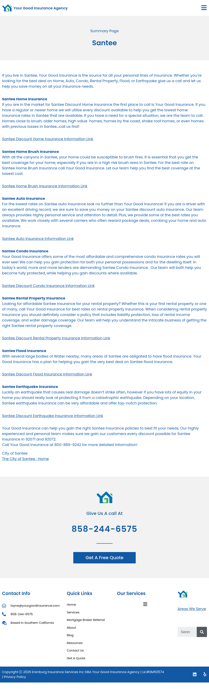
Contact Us (75, 650)
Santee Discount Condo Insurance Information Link (48, 285)
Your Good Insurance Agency (40, 8)
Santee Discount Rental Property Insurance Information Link (56, 338)
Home (71, 604)
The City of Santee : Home (25, 458)
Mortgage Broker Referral (86, 620)
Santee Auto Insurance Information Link (38, 238)
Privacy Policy (15, 677)
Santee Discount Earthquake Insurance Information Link (52, 415)
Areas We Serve (192, 608)
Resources (74, 643)
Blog (70, 635)
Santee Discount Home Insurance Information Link (47, 138)
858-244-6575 (105, 529)
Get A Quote (76, 658)
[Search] (202, 632)
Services (73, 612)
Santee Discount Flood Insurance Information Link (47, 374)
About (71, 627)
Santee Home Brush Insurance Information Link (44, 186)
